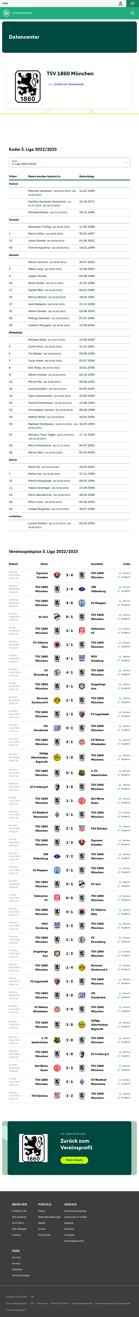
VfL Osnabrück (41, 728)
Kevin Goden (36, 283)
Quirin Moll (35, 346)
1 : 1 (69, 645)
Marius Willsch (37, 297)
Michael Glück (37, 339)
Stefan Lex (35, 473)
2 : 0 (69, 787)
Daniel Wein (36, 290)
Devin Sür (34, 467)
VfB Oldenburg (98, 589)
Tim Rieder (35, 353)
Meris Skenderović (40, 494)
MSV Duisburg (97, 658)
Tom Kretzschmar (39, 247)
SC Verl (43, 617)
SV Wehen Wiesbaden (98, 742)
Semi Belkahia (37, 304)
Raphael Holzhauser (41, 424)
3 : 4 (69, 575)
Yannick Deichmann (40, 402)
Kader (15, 161)
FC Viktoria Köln (40, 644)
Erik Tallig (34, 367)
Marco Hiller (36, 233)
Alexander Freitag (39, 226)
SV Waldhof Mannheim (40, 814)
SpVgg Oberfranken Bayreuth (39, 757)
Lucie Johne (35, 360)
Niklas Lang (35, 269)
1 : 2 (69, 714)
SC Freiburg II (39, 787)
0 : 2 (69, 728)
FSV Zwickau (99, 828)
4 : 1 (69, 658)
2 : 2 (69, 856)
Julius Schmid (37, 240)
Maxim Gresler (37, 311)
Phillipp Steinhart (39, 318)
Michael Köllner (38, 212)
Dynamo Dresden (42, 575)
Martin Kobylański (39, 480)
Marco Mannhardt (39, 445)
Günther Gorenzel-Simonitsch (47, 201)
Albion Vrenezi (37, 374)
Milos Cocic (35, 502)
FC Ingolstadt (100, 714)
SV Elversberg (41, 672)
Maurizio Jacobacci (40, 190)
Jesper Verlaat (37, 276)
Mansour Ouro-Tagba (42, 434)
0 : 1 (69, 617)
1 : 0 (69, 589)
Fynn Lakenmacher (40, 395)
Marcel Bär (35, 381)
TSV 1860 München (97, 575)
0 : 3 (69, 884)
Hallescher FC (98, 630)
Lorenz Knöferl (37, 388)
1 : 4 (69, 967)
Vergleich (124, 577)
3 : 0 (69, 995)
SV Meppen (98, 603)
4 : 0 (69, 603)
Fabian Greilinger (39, 487)
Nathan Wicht (37, 417)
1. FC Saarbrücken (99, 773)
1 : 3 (69, 953)
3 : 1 (69, 631)
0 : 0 (69, 898)
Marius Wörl (36, 452)
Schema (124, 573)
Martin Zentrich (38, 262)
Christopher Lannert (41, 410)
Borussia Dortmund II (40, 700)
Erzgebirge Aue (98, 686)
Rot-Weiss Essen (97, 800)
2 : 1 (69, 870)
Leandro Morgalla (39, 325)
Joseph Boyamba (39, 509)
